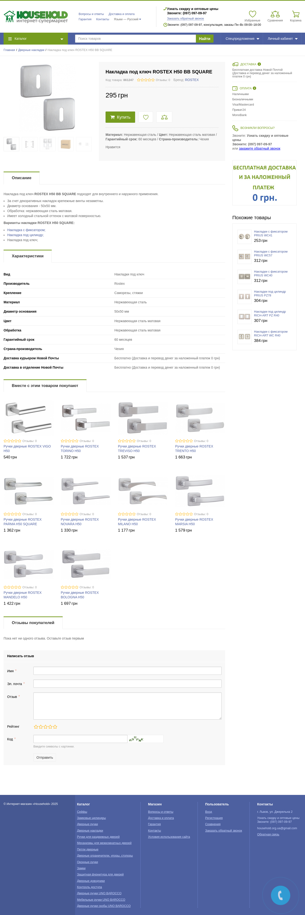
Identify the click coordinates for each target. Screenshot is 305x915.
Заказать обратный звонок (185, 18)
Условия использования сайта (169, 837)
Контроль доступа (89, 887)
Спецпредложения (242, 39)
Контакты (102, 19)
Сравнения (213, 824)
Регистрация (214, 818)
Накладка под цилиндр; (25, 235)
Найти (204, 39)
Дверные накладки (31, 50)
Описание (21, 178)
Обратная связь (268, 834)
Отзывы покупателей (33, 622)
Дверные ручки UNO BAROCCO (99, 893)
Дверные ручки (87, 824)
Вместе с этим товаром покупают (45, 385)
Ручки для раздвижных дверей (98, 837)
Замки (81, 868)
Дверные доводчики (91, 881)
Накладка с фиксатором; (26, 230)
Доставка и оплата (122, 14)
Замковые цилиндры (91, 818)
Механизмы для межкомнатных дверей (104, 843)
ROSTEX (192, 80)
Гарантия (85, 19)
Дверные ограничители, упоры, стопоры (105, 855)
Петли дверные (87, 849)
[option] (264, 182)
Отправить (44, 757)
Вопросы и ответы (91, 14)
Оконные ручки (87, 862)
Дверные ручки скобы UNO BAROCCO (104, 906)
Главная (9, 50)
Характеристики (28, 256)
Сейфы (82, 811)
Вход (208, 811)
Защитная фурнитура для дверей (100, 874)
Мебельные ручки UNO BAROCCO (101, 899)
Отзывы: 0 (163, 80)
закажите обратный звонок (259, 148)
